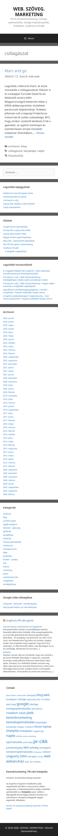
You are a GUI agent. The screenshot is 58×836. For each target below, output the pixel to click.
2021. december (10, 364)
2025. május (8, 325)
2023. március (9, 350)
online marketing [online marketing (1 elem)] (29, 736)
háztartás (7, 538)
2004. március (9, 480)
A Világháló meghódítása (16, 251)
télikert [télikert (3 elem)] (47, 751)
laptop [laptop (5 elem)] (47, 726)
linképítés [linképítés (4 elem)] (26, 731)
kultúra (6, 566)
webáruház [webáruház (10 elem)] (15, 761)
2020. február (9, 392)
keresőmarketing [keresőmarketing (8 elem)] (19, 717)
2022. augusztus (10, 360)
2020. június (8, 388)
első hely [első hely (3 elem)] (11, 704)
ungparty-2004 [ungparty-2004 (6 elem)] (16, 756)
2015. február (9, 431)
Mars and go (16, 70)
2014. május (8, 441)
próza (5, 573)
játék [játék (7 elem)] (30, 713)
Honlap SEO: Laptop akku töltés (16, 230)
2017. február (9, 420)
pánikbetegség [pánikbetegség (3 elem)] (14, 747)
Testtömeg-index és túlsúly (14, 196)
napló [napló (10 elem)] (10, 735)
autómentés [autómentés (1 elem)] (21, 695)
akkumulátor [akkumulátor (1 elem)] (11, 695)
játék (5, 552)
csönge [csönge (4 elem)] (21, 699)
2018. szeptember (11, 410)
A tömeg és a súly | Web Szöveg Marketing (21, 277)
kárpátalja (30, 151)
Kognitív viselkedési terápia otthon (30, 292)
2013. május (8, 455)
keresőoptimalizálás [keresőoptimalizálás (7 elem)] (20, 722)
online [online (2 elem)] (19, 736)
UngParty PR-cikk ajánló (19, 620)
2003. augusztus (10, 491)
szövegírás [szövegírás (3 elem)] (45, 747)
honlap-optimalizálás (12, 542)
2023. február (9, 353)
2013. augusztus (10, 448)
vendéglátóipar (9, 584)
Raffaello (7, 652)
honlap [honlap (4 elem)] (34, 704)
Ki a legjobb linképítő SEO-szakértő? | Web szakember (26, 271)
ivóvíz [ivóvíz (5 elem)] (22, 713)
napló (40, 151)
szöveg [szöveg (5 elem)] (34, 747)
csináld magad (9, 521)
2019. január (8, 406)
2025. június (8, 321)
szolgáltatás (8, 580)
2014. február (9, 445)
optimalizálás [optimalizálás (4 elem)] (14, 742)
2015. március (9, 427)
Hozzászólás (15, 155)
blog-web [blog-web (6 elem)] (43, 695)
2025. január (8, 328)
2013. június (8, 452)
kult (4, 563)
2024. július (8, 332)
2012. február (9, 466)
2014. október (9, 434)
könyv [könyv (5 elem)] (38, 726)
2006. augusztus (10, 469)
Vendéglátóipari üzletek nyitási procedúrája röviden (25, 280)
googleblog (8, 535)
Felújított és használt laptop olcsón (18, 193)
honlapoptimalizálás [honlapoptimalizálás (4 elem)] (18, 708)
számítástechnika (10, 577)
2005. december (10, 473)
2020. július (8, 385)
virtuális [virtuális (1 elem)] (40, 757)
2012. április (8, 459)
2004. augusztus (10, 476)
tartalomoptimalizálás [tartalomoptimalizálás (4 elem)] (19, 751)
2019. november (10, 395)
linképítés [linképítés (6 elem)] (12, 731)
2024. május (8, 336)
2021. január (8, 374)
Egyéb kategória (10, 524)
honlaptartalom (10, 549)
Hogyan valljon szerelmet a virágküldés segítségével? (29, 284)
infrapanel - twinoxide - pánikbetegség (20, 603)
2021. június (8, 367)
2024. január (8, 339)
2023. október (9, 343)
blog (24, 146)
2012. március (9, 462)
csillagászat (15, 151)
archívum (14, 146)
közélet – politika (10, 559)
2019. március (9, 402)
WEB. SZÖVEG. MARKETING (29, 11)
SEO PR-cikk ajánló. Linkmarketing (18, 244)
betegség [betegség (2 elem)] (31, 695)
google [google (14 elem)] (23, 703)
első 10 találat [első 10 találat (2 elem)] (43, 699)
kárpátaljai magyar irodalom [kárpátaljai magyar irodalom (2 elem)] (20, 726)
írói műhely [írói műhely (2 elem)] (35, 761)
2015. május (8, 424)
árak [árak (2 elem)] (27, 761)
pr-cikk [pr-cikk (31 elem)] (40, 741)
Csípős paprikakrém (11, 207)
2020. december (10, 378)
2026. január (8, 318)
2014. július (8, 438)
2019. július (8, 399)
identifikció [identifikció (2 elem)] (37, 708)
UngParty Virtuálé (11, 248)
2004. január (8, 483)
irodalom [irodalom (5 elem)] (12, 713)
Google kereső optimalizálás (15, 226)
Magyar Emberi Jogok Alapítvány (17, 237)
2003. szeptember (11, 487)
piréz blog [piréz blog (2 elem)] (27, 742)
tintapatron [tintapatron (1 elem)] (38, 752)
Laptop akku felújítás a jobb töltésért (19, 203)
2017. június (8, 417)
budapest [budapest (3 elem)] (11, 699)
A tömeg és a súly (10, 200)
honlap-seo (8, 545)
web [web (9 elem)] (47, 756)
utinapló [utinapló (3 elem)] (32, 756)
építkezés (7, 531)
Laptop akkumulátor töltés (14, 234)
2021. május (8, 371)
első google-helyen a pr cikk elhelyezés (20, 607)
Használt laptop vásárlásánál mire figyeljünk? (22, 626)
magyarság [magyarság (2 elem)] (38, 731)
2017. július (8, 413)
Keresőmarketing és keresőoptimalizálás (20, 273)
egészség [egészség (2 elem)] (31, 699)
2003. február (9, 494)
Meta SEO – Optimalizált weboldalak (18, 241)
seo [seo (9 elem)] (26, 747)
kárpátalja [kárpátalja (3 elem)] (41, 722)
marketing (7, 570)
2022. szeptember (11, 357)
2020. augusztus (10, 381)
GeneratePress (29, 831)
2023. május (8, 346)
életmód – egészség (11, 528)
